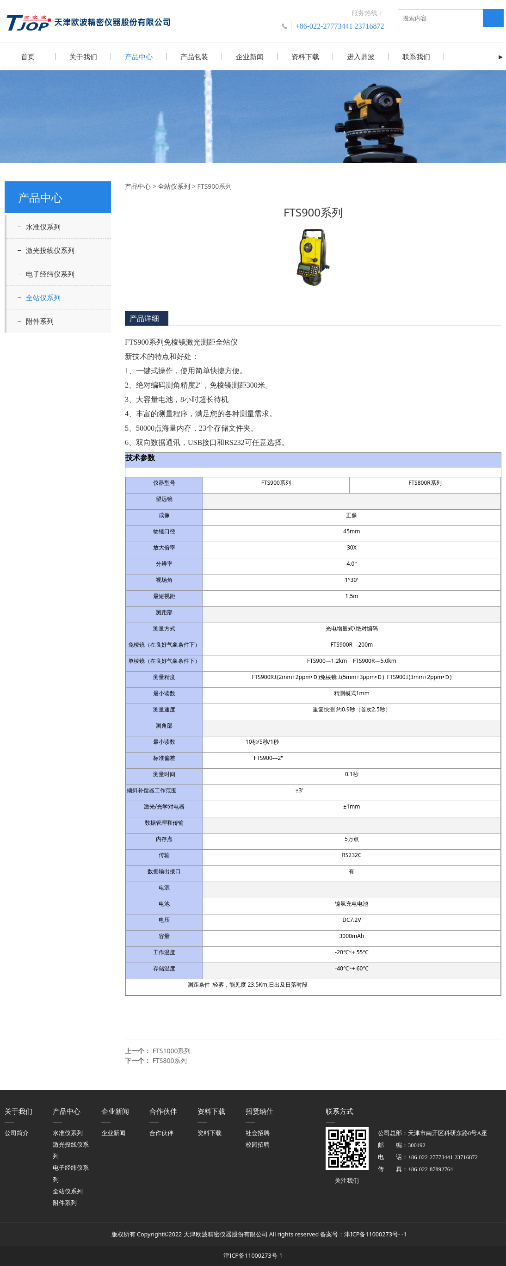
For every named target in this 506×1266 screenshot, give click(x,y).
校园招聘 (258, 1144)
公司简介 (17, 1132)
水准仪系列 (43, 226)
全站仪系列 (43, 297)
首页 (28, 56)
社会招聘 (258, 1132)
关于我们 (83, 56)
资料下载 (305, 56)
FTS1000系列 (172, 1050)
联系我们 (416, 56)
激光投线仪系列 (50, 249)
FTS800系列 (170, 1060)
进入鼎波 (361, 56)
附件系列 (40, 320)
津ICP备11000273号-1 (253, 1255)
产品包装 (194, 56)
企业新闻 (250, 56)
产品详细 (144, 318)
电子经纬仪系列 (50, 273)
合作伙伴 (161, 1132)
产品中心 (139, 56)
